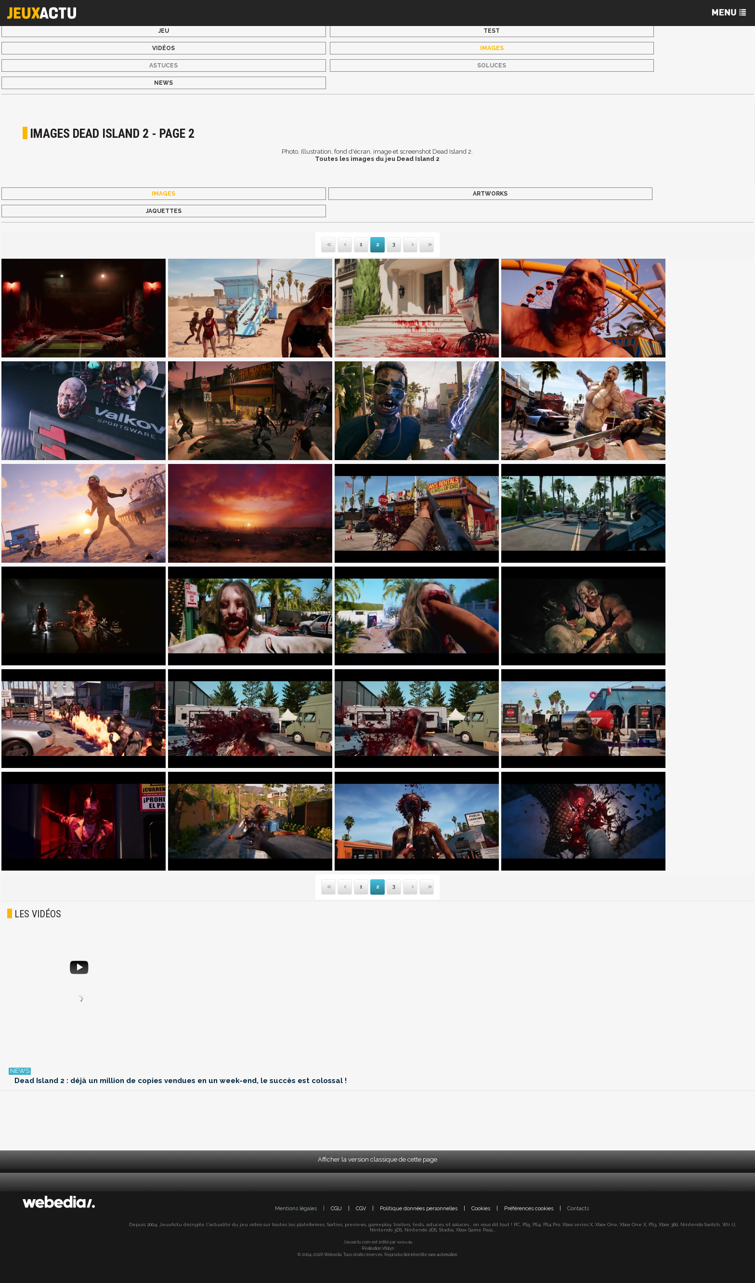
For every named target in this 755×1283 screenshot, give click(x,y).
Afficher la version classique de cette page (377, 1159)
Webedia (404, 1242)
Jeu (163, 30)
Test (491, 30)
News (163, 82)
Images (492, 48)
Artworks (490, 193)
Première (328, 245)
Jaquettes (164, 211)
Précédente (344, 245)
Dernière (420, 245)
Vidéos (163, 48)
